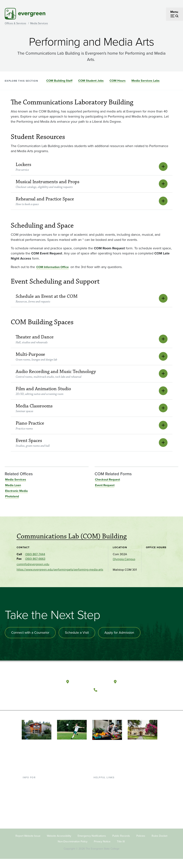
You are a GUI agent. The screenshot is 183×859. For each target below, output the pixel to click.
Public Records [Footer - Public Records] (121, 836)
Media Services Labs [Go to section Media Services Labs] (145, 80)
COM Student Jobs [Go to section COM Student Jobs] (91, 80)
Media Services (39, 23)
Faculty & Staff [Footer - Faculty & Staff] (32, 801)
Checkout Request (107, 479)
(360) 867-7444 (35, 554)
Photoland (12, 496)
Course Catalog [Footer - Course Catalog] (103, 801)
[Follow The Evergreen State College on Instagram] (114, 699)
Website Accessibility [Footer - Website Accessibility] (59, 836)
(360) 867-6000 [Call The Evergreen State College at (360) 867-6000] (113, 690)
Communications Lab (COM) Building (72, 536)
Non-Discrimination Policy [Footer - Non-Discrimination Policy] (72, 841)
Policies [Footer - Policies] (140, 836)
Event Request (104, 485)
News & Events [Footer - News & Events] (103, 814)
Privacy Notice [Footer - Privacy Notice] (102, 841)
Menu (174, 12)
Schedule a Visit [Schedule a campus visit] (77, 632)
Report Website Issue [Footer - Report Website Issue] (27, 836)
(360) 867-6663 (35, 559)
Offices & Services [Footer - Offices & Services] (105, 795)
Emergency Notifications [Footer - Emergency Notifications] (92, 836)
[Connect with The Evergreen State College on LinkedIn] (121, 699)
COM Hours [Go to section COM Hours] (118, 80)
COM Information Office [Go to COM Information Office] (52, 267)
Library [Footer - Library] (97, 783)
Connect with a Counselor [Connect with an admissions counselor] (30, 632)
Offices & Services (15, 23)
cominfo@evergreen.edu (33, 564)
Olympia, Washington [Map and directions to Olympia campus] (89, 681)
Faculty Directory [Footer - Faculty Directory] (104, 789)
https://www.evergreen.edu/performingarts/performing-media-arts (60, 569)
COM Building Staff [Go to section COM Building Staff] (59, 80)
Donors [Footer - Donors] (27, 808)
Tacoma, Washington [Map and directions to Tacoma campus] (137, 681)
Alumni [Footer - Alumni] (27, 814)
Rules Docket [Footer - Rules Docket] (159, 836)
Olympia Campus (124, 559)
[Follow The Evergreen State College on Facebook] (98, 699)
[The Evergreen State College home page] (45, 683)
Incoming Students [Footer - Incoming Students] (35, 789)
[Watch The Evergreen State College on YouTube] (106, 699)
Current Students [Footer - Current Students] (34, 783)
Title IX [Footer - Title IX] (121, 841)
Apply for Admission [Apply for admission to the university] (119, 632)
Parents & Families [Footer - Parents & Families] (35, 795)
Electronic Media (16, 491)
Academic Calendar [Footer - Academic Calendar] (106, 808)
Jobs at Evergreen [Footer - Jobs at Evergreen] (105, 820)
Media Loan (13, 485)
